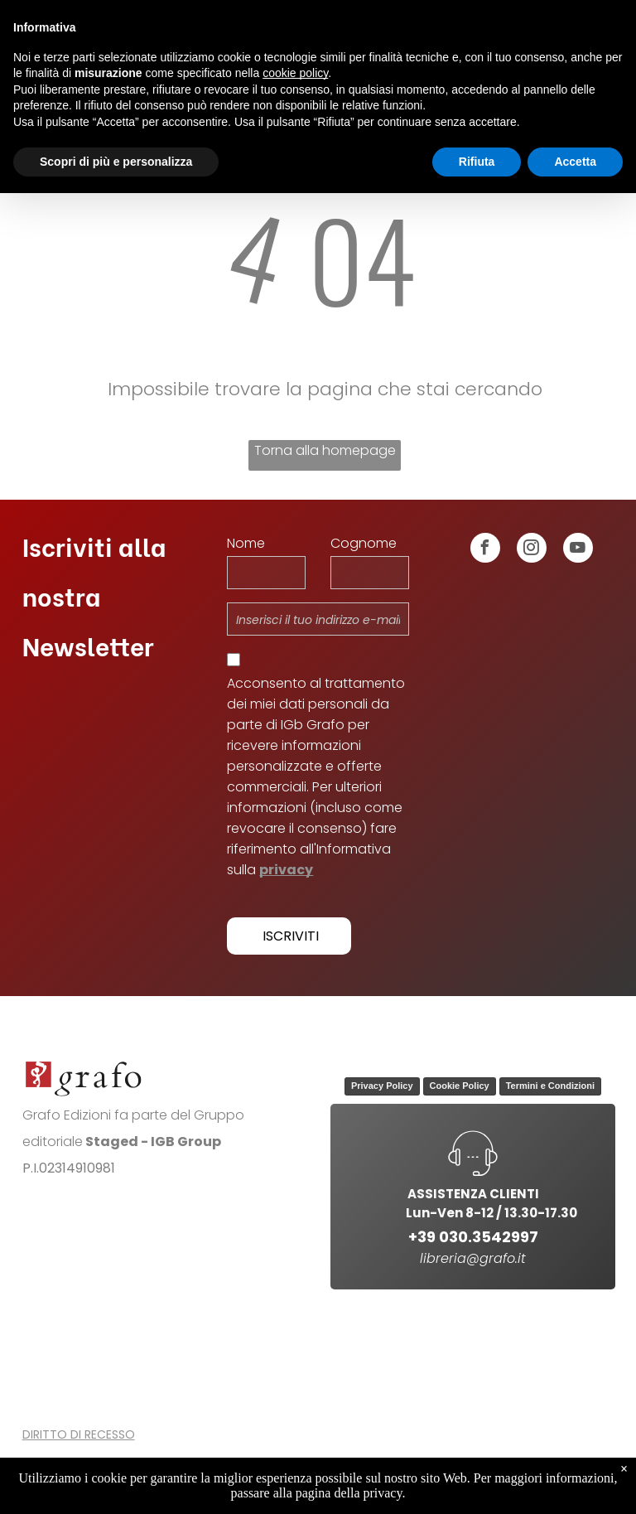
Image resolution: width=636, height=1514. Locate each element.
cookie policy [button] (295, 73)
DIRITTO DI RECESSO (78, 1434)
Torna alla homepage (325, 450)
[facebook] (485, 550)
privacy (286, 869)
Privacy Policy (382, 1086)
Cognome (363, 543)
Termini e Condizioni (550, 1086)
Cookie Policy (459, 1086)
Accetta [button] (575, 161)
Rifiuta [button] (477, 161)
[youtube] (578, 550)
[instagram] (532, 550)
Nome (246, 543)
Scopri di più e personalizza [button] (116, 161)
